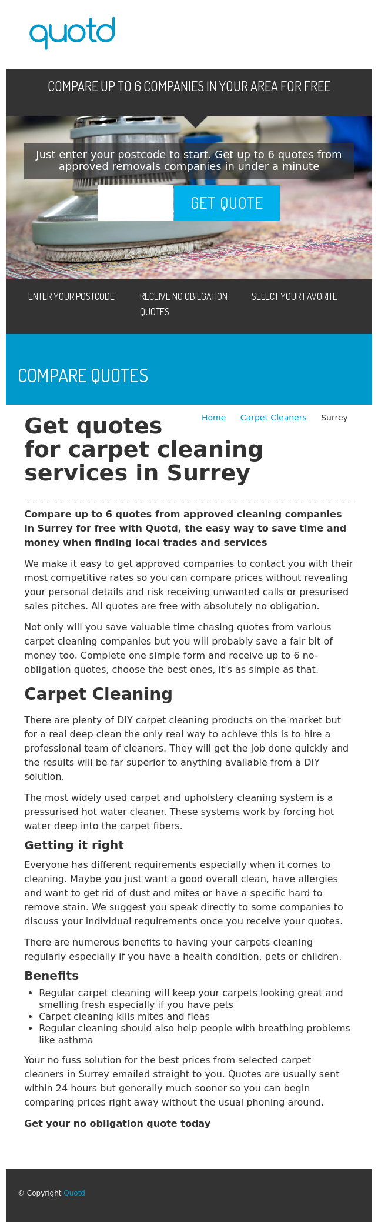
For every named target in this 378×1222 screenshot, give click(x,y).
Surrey (334, 417)
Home (215, 417)
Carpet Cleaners (274, 417)
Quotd (74, 1193)
